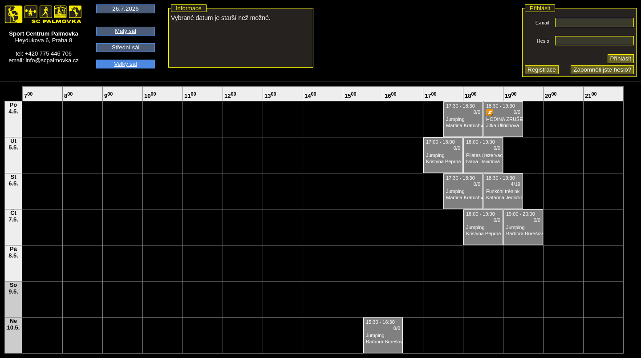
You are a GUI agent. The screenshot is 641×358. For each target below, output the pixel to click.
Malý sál (125, 31)
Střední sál (125, 47)
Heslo (543, 41)
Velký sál (125, 63)
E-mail (542, 22)
